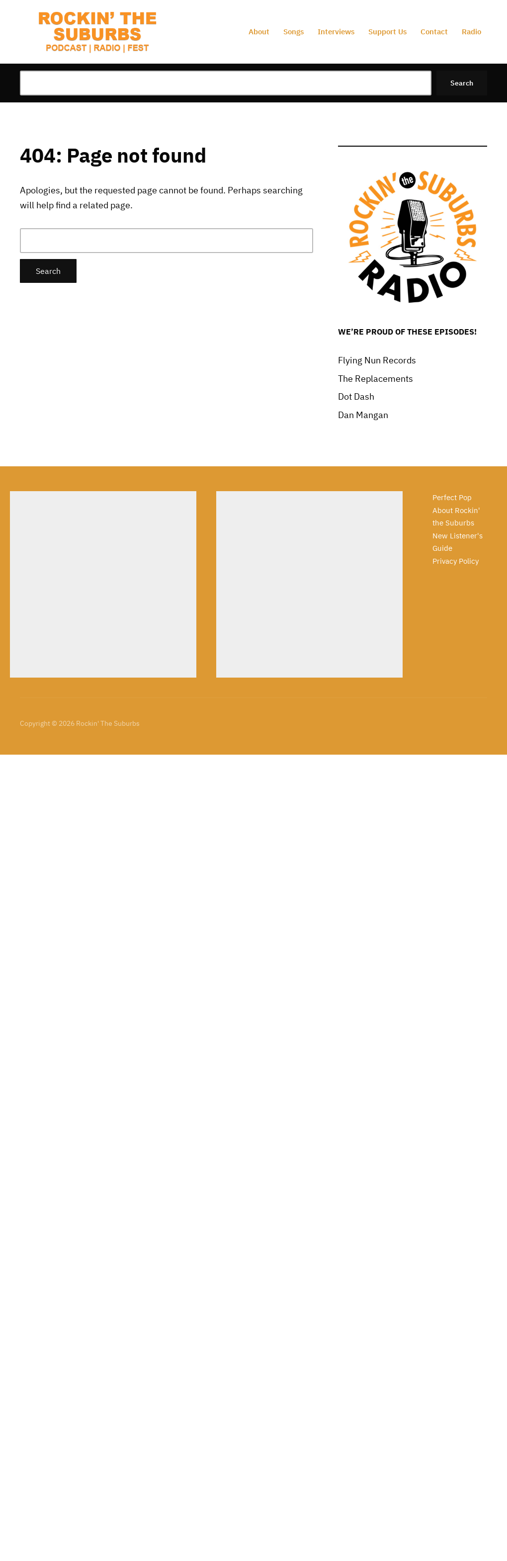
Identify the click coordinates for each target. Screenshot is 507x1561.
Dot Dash (356, 396)
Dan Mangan (363, 415)
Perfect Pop (452, 497)
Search (461, 83)
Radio (471, 31)
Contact (434, 31)
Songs (293, 31)
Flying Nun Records (377, 360)
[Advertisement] (103, 584)
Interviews (336, 31)
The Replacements (375, 378)
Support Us (387, 31)
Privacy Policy (455, 561)
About (259, 31)
